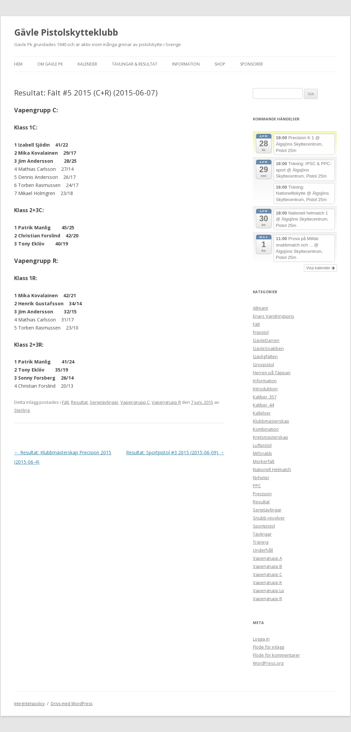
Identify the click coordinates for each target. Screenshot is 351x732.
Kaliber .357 (264, 397)
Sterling (22, 410)
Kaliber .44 (263, 405)
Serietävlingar (104, 402)
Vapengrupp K (267, 582)
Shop (219, 64)
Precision (262, 494)
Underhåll (263, 550)
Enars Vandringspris (273, 316)
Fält (65, 402)
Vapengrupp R (166, 402)
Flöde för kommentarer (276, 655)
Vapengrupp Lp (268, 590)
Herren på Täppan (271, 373)
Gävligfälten (265, 356)
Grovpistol (263, 364)
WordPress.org (268, 663)
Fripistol (261, 332)
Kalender (87, 64)
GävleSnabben (268, 348)
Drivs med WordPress (71, 703)
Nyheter (261, 477)
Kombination (266, 429)
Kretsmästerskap (270, 437)
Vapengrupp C (135, 402)
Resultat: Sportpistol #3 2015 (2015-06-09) (175, 452)
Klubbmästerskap (271, 421)
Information (186, 64)
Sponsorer (251, 64)
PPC (257, 486)
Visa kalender (320, 268)
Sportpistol (264, 526)
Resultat (79, 402)
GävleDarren (266, 340)
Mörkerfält (263, 461)
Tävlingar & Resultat (134, 64)
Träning (260, 542)
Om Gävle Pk (50, 64)
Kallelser (262, 413)
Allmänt (260, 308)
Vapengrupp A (267, 558)
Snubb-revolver (269, 518)
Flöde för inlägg (268, 647)
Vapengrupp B (267, 566)
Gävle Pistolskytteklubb (66, 32)
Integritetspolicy (29, 703)
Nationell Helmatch (272, 469)
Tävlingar (262, 534)
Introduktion (265, 389)
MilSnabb (262, 453)
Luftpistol (262, 445)
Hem (18, 64)
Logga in (261, 639)
